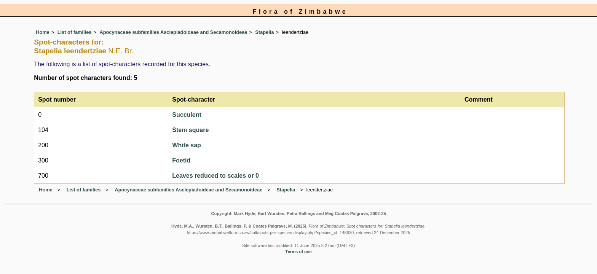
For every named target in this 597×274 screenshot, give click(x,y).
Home (42, 32)
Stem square (190, 130)
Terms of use (299, 251)
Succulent (186, 115)
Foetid (181, 160)
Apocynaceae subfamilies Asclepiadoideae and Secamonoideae (173, 32)
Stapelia (264, 32)
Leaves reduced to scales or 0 (215, 175)
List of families (74, 32)
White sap (186, 145)
